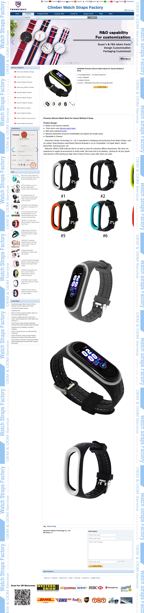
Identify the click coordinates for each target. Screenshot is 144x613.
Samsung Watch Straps (25, 87)
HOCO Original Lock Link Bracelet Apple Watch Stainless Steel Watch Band (29, 187)
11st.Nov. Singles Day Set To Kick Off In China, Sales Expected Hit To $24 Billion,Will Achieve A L (24, 319)
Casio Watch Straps (24, 113)
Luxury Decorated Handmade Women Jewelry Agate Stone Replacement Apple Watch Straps (30, 262)
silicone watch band (68, 128)
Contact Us (73, 14)
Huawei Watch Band (24, 92)
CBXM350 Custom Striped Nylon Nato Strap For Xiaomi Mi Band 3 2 (29, 281)
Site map (77, 578)
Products (28, 14)
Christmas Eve (15, 310)
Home (17, 14)
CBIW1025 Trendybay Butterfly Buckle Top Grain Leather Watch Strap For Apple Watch (29, 243)
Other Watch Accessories (26, 118)
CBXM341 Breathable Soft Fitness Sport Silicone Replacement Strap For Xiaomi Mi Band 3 (29, 272)
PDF (51, 532)
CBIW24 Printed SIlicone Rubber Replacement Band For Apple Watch (29, 291)
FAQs (101, 14)
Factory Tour (63, 578)
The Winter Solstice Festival (19, 308)
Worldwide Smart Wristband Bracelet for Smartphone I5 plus (29, 207)
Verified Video (130, 10)
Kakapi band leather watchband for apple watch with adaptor (29, 252)
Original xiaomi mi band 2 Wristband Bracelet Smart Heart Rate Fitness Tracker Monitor (29, 233)
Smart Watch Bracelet (25, 123)
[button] (65, 62)
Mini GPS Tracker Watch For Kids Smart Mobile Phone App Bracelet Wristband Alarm (30, 177)
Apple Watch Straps (24, 77)
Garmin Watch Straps (25, 103)
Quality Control (88, 14)
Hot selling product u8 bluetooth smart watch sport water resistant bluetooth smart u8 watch (29, 197)
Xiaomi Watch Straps (24, 82)
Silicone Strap (51, 526)
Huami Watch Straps (24, 98)
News (110, 14)
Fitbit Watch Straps (24, 108)
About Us (47, 578)
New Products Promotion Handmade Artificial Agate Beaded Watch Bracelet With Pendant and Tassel (24, 341)
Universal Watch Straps (25, 72)
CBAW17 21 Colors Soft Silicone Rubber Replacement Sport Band (30, 222)
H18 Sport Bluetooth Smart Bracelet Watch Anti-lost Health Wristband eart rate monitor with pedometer (29, 214)
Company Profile (42, 14)
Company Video (59, 14)
